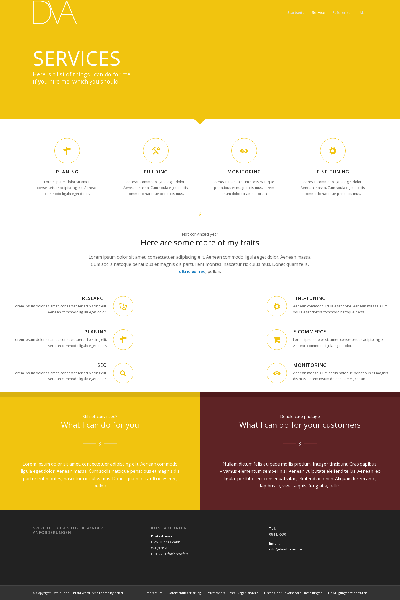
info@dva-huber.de (285, 549)
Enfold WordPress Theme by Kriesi (97, 593)
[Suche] (361, 12)
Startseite (296, 12)
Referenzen (342, 12)
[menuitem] (361, 12)
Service (318, 12)
